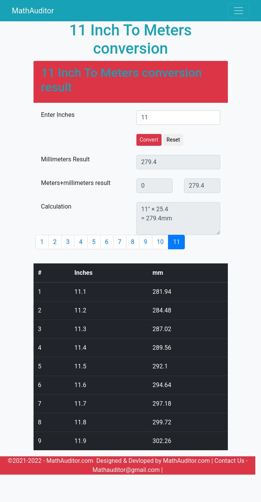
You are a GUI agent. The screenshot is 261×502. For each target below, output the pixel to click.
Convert (149, 140)
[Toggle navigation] (238, 10)
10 (160, 241)
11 (176, 241)
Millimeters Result (65, 159)
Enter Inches (58, 114)
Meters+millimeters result (75, 182)
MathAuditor (33, 10)
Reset (173, 140)
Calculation (56, 206)
